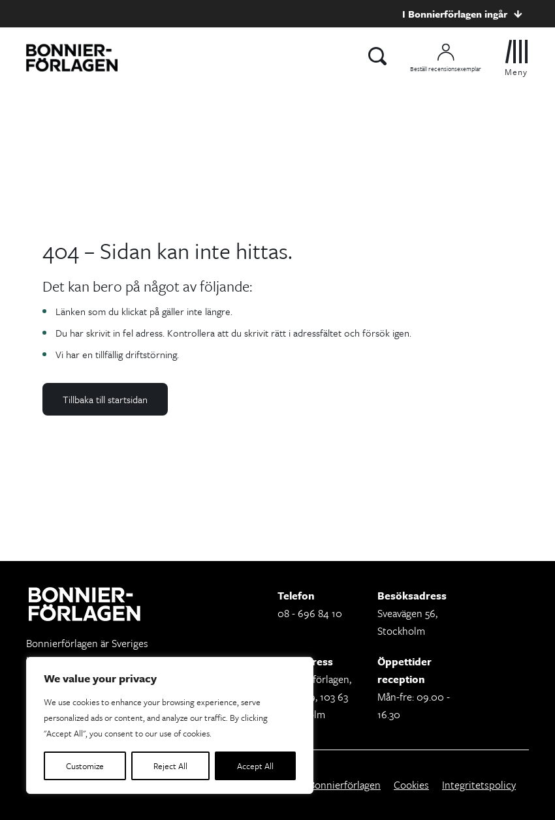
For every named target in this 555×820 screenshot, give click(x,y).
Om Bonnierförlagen (335, 785)
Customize (85, 765)
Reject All (170, 765)
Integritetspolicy (479, 785)
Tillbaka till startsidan (105, 399)
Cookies (411, 785)
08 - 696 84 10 (310, 613)
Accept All (255, 765)
